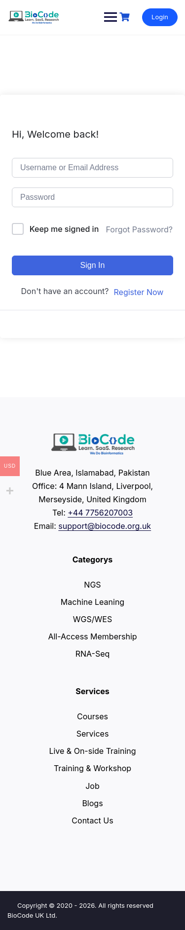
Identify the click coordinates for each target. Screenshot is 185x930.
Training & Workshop (92, 768)
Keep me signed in (64, 229)
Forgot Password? (139, 229)
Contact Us (92, 820)
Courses (92, 716)
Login (159, 17)
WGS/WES (92, 619)
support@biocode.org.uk (104, 526)
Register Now (139, 292)
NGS (92, 585)
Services (92, 734)
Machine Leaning (92, 602)
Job (92, 786)
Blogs (92, 803)
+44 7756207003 (100, 513)
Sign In (92, 265)
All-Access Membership (92, 636)
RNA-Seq (92, 654)
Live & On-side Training (92, 751)
